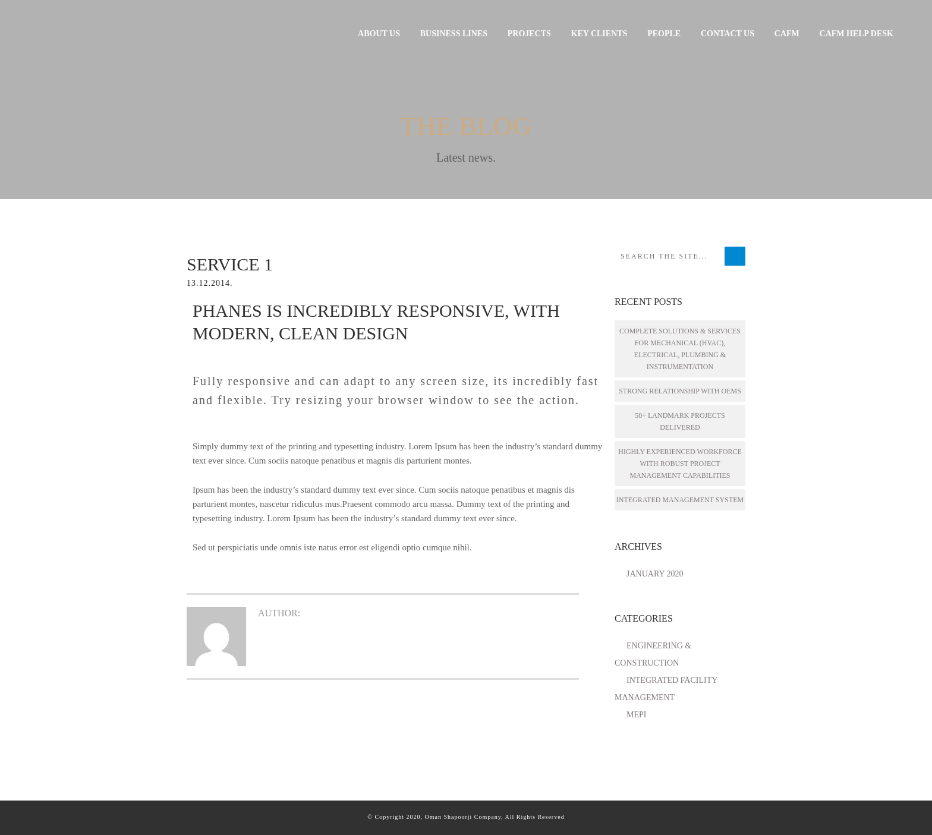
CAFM (786, 33)
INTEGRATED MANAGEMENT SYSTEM (680, 500)
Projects (529, 33)
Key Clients (599, 33)
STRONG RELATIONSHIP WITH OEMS (680, 391)
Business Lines (453, 33)
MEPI (636, 714)
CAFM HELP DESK (856, 33)
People (664, 33)
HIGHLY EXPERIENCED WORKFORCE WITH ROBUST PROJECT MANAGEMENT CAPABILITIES (679, 464)
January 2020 (655, 573)
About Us (379, 33)
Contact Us (727, 33)
